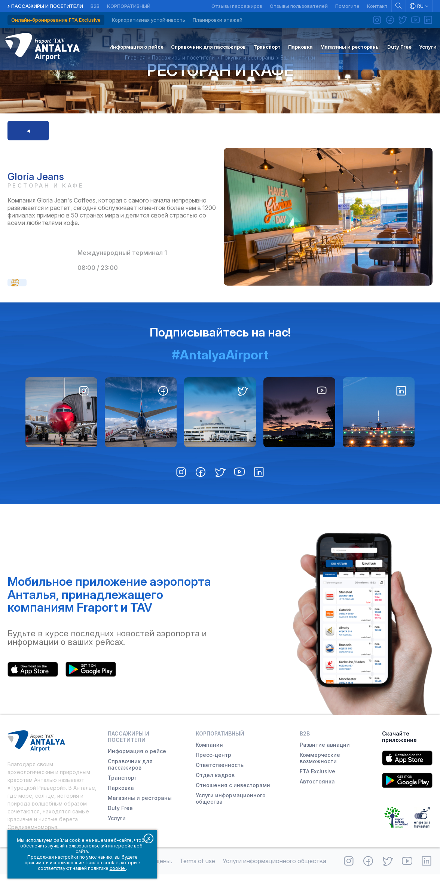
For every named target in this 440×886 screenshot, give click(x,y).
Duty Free (120, 819)
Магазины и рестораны (140, 809)
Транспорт (122, 789)
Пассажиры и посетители (47, 6)
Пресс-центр (213, 766)
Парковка (121, 799)
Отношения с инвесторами (233, 797)
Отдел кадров (215, 786)
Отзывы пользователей (299, 6)
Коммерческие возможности (320, 769)
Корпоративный (128, 6)
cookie (118, 868)
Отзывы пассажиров (236, 6)
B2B (95, 6)
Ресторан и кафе (220, 79)
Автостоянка (317, 793)
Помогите (347, 6)
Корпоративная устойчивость (148, 20)
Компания (209, 756)
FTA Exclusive (317, 783)
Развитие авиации (325, 756)
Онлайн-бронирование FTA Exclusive (56, 20)
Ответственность (220, 776)
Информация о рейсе (137, 762)
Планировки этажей (217, 20)
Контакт (377, 6)
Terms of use (197, 872)
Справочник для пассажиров (130, 776)
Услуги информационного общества (231, 810)
